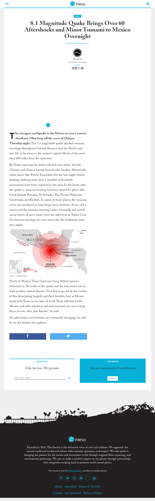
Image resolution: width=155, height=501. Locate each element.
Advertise (70, 486)
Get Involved (73, 493)
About (58, 486)
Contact (58, 493)
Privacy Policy (92, 493)
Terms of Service (89, 486)
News (77, 16)
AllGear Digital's (75, 470)
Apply (113, 378)
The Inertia (77, 59)
